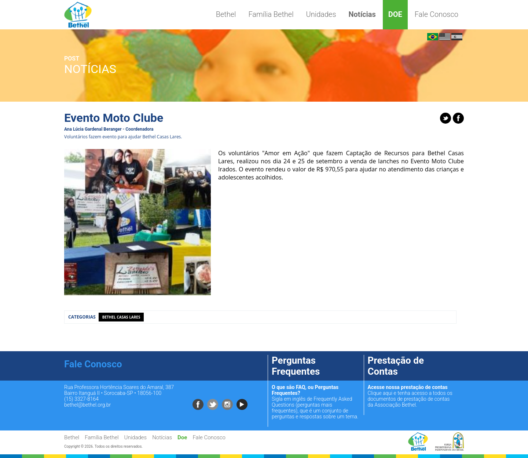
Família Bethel (270, 14)
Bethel (226, 14)
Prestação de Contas (396, 366)
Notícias (361, 14)
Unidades (321, 14)
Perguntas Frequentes (296, 366)
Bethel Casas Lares (121, 317)
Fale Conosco (436, 14)
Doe (395, 14)
